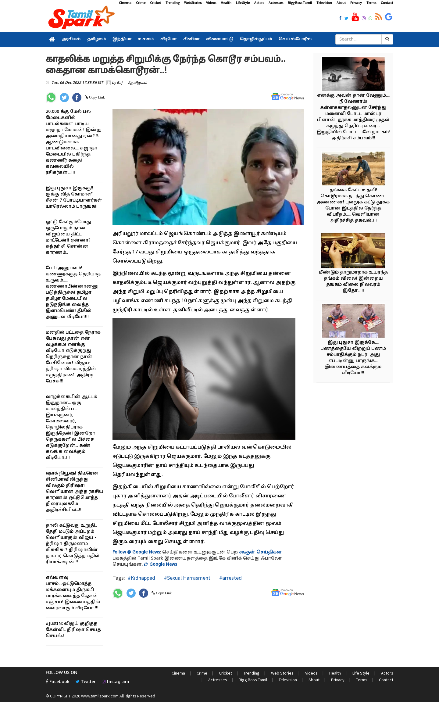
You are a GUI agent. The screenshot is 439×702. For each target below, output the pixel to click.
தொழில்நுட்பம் (256, 39)
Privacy (356, 2)
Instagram (115, 682)
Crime (140, 2)
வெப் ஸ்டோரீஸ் (295, 39)
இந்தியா (121, 39)
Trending (173, 2)
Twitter (86, 682)
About (341, 2)
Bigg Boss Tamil (300, 2)
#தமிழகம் (137, 83)
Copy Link (96, 97)
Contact (387, 2)
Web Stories (193, 2)
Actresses (276, 2)
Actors (259, 2)
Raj (119, 83)
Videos (211, 2)
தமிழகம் (96, 39)
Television (324, 2)
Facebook (58, 682)
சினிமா (191, 39)
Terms (371, 2)
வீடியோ (168, 39)
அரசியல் (71, 39)
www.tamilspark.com (100, 696)
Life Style (243, 2)
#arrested (230, 577)
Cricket (155, 2)
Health (226, 2)
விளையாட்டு (219, 39)
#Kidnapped (141, 577)
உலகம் (146, 39)
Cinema (125, 2)
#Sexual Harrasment (186, 577)
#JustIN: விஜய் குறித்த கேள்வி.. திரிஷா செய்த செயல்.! (73, 630)
